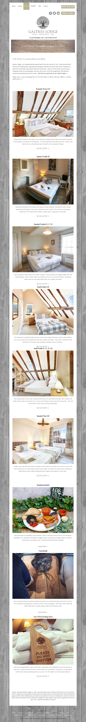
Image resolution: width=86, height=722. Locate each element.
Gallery (20, 6)
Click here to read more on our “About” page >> (52, 73)
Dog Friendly (30, 713)
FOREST (33, 6)
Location (51, 715)
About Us (39, 713)
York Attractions (19, 715)
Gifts (39, 6)
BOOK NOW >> (43, 148)
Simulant (62, 718)
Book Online (31, 715)
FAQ (73, 713)
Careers (47, 713)
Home (14, 6)
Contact (45, 6)
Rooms (26, 6)
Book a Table (42, 715)
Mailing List (68, 715)
